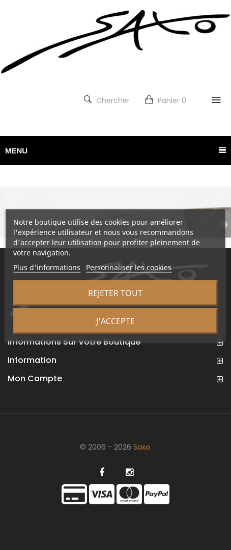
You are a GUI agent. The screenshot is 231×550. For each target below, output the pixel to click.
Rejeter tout (115, 292)
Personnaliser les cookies (128, 267)
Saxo (141, 447)
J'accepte (115, 320)
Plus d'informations (46, 267)
